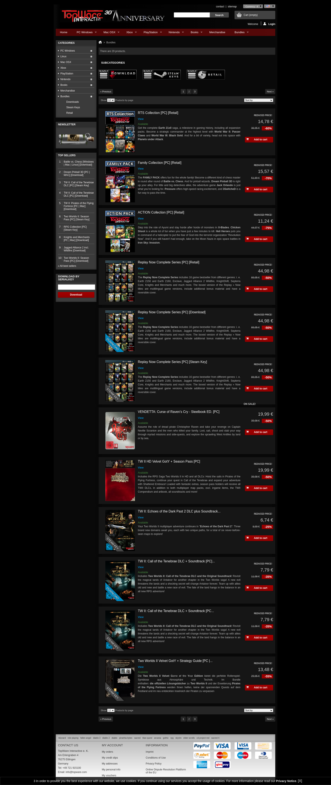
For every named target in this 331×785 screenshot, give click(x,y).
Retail (69, 112)
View (141, 119)
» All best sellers (67, 265)
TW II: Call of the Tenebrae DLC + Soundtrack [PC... (176, 611)
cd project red (203, 738)
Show (104, 100)
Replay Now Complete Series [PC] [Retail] (168, 262)
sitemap (232, 6)
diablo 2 (106, 738)
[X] (300, 781)
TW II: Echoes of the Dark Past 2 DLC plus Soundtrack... (179, 511)
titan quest (147, 738)
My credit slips (110, 757)
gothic (166, 738)
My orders (107, 751)
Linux (63, 56)
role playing (73, 738)
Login (269, 23)
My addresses (110, 763)
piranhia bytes (125, 738)
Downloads (72, 101)
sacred (137, 738)
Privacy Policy (153, 763)
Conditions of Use (156, 757)
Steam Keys (73, 107)
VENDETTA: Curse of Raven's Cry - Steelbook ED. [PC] (179, 412)
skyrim (178, 738)
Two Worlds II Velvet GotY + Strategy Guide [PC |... (175, 661)
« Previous (105, 91)
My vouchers (109, 775)
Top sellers (67, 155)
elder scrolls (189, 738)
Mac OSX (109, 33)
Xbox (129, 33)
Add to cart (256, 139)
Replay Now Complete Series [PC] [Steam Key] (172, 362)
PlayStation (150, 33)
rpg (171, 738)
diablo (114, 738)
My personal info (111, 769)
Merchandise (217, 32)
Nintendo (174, 33)
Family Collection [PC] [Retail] (159, 162)
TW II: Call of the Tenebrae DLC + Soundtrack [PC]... (176, 561)
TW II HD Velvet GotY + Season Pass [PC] (169, 461)
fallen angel (85, 738)
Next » (270, 91)
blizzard (62, 738)
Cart (251, 15)
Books (194, 33)
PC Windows (84, 33)
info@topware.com (76, 772)
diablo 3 (96, 738)
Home (63, 32)
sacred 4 (215, 738)
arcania (157, 738)
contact (220, 6)
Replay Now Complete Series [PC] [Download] (172, 312)
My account (112, 745)
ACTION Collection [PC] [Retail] (161, 212)
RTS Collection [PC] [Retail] (158, 113)
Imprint (149, 751)
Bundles (239, 33)
